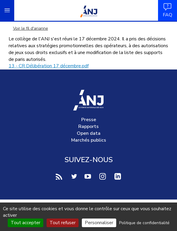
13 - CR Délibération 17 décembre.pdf (49, 66)
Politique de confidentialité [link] (144, 223)
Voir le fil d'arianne (30, 28)
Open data (89, 133)
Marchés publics (88, 140)
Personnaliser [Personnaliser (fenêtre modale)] (99, 222)
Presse (88, 119)
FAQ (167, 10)
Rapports (88, 126)
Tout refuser (63, 222)
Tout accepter (25, 222)
